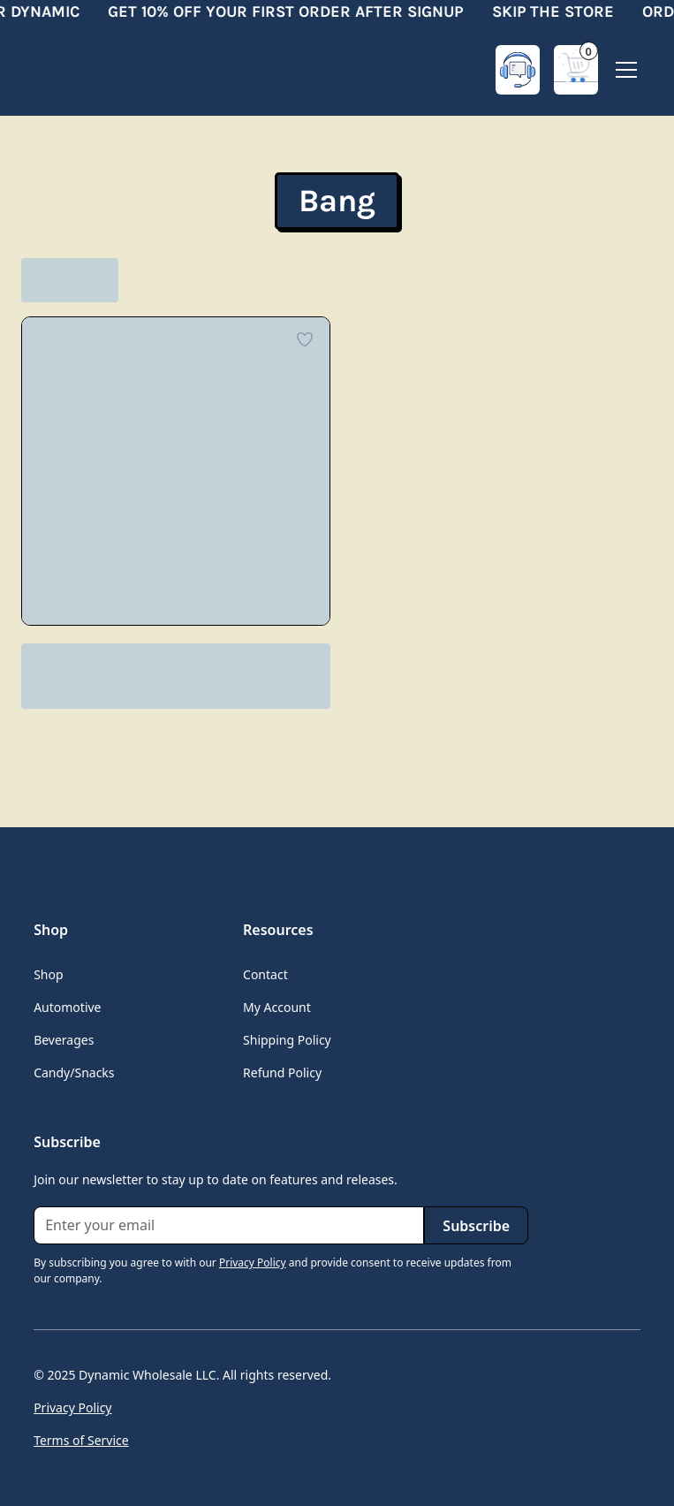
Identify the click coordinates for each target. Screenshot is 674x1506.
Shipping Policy (287, 1039)
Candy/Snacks (74, 1072)
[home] (104, 69)
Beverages (64, 1039)
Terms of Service (81, 1440)
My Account (277, 1007)
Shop (48, 974)
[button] (576, 70)
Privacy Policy (72, 1407)
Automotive (67, 1007)
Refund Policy (282, 1072)
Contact (265, 974)
